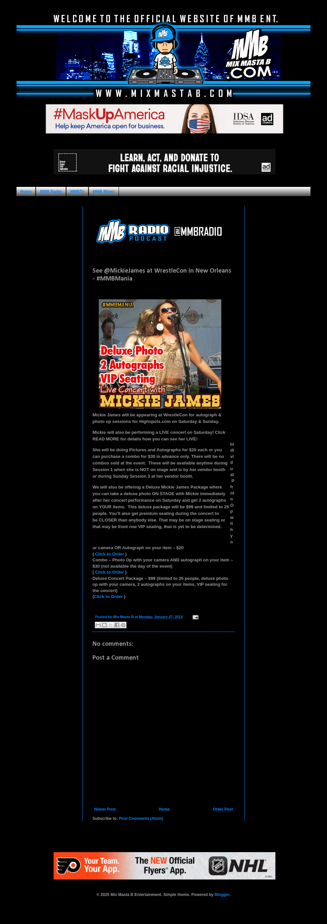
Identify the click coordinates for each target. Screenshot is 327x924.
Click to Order (109, 553)
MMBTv (77, 191)
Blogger (222, 894)
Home (25, 191)
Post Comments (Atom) (141, 818)
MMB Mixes (103, 191)
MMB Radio (50, 191)
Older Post (223, 809)
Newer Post (105, 809)
